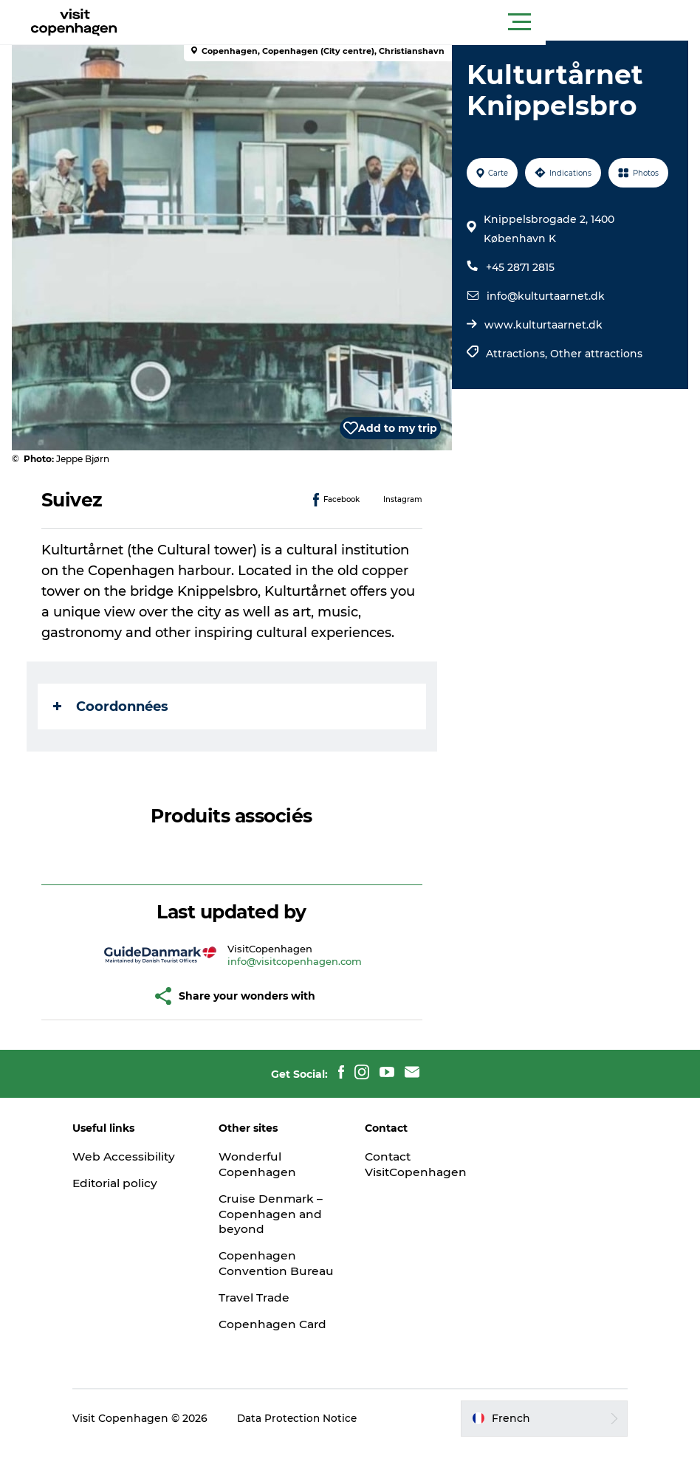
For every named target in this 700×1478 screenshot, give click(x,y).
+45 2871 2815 (518, 267)
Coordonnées (113, 706)
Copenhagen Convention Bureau (266, 1270)
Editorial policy (132, 1183)
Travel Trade (264, 1313)
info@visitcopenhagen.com (296, 961)
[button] (416, 22)
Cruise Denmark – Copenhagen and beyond (280, 1214)
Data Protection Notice (314, 1449)
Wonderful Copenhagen (266, 1164)
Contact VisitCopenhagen (417, 1164)
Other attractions (595, 353)
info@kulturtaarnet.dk (544, 296)
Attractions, (516, 353)
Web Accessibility (141, 1156)
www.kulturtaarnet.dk (542, 324)
